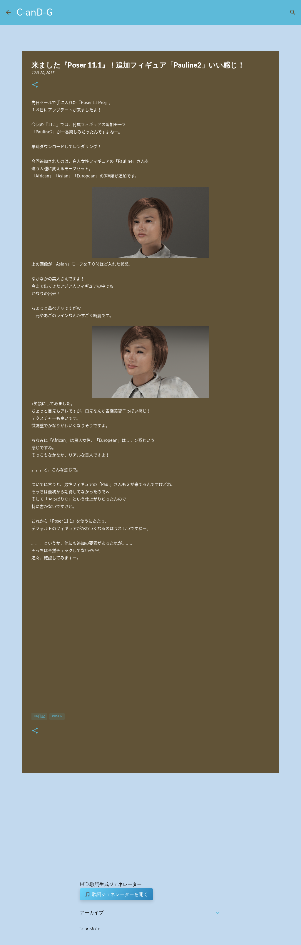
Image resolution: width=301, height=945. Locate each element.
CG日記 (39, 716)
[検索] (292, 12)
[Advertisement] (150, 640)
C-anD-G (34, 12)
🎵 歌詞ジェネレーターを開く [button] (116, 894)
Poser (57, 716)
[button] (35, 85)
